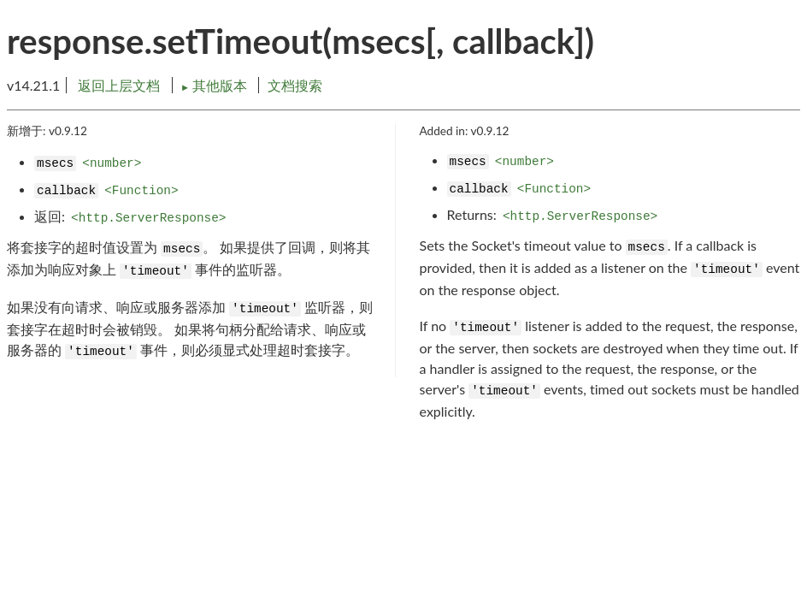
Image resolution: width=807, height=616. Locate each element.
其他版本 (215, 85)
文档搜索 (295, 85)
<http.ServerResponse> (148, 218)
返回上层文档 (119, 85)
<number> (111, 163)
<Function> (141, 191)
